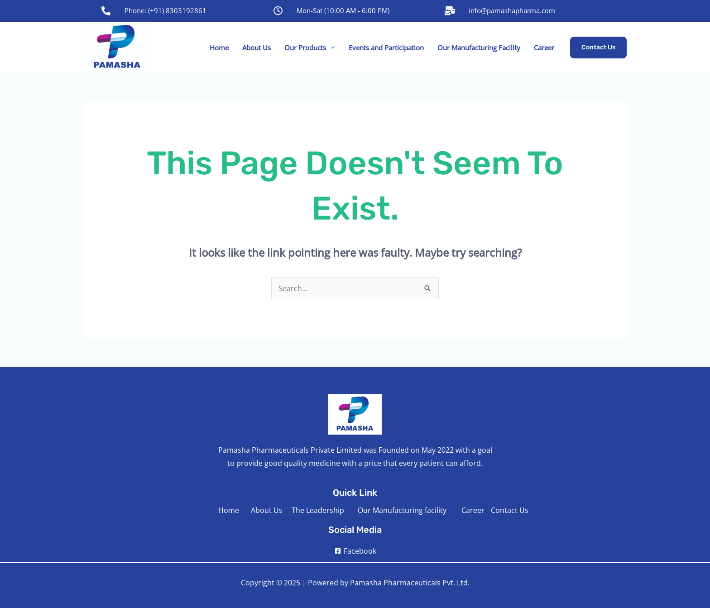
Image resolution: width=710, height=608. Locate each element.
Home (219, 47)
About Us (256, 47)
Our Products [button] (305, 47)
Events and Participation (386, 47)
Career (544, 47)
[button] (598, 47)
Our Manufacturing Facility (478, 47)
